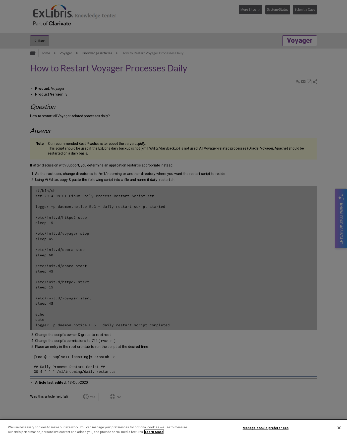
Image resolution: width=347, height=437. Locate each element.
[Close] (339, 427)
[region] (173, 428)
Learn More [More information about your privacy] (154, 432)
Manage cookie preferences (266, 428)
